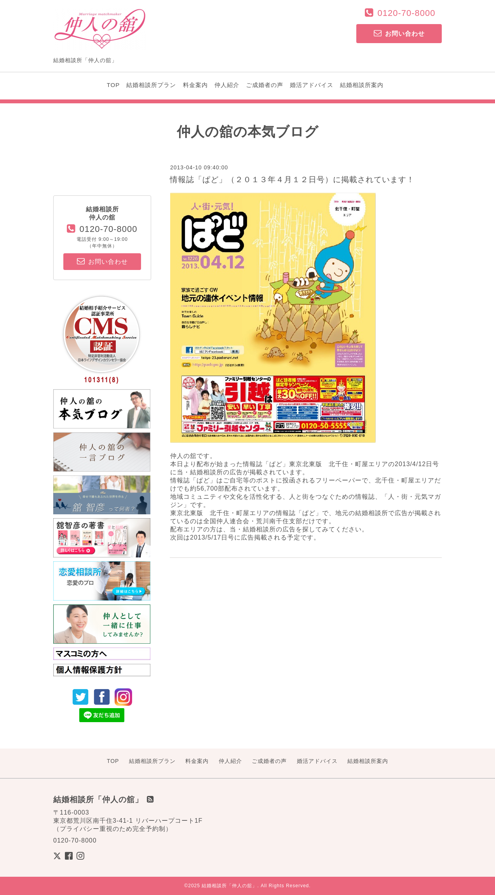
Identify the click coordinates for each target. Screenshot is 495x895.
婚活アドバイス (311, 85)
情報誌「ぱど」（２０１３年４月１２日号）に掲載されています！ (292, 179)
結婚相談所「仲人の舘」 (229, 885)
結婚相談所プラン (151, 85)
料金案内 (195, 85)
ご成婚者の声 (264, 85)
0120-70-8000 (406, 13)
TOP (113, 85)
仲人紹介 (226, 85)
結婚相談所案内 (361, 85)
